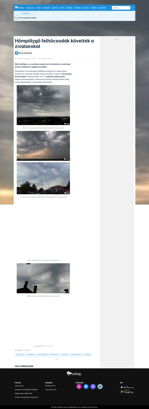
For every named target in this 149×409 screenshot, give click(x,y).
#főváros (87, 354)
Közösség (77, 8)
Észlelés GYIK (50, 386)
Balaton (86, 8)
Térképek (94, 8)
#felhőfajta (54, 354)
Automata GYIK (50, 390)
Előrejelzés (30, 8)
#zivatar (65, 354)
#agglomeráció (76, 354)
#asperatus (31, 354)
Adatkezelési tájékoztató (23, 393)
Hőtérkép (46, 8)
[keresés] (121, 8)
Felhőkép (54, 8)
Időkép (38, 8)
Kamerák (69, 8)
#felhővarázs (43, 354)
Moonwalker (48, 346)
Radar (61, 8)
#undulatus (20, 354)
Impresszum (19, 386)
